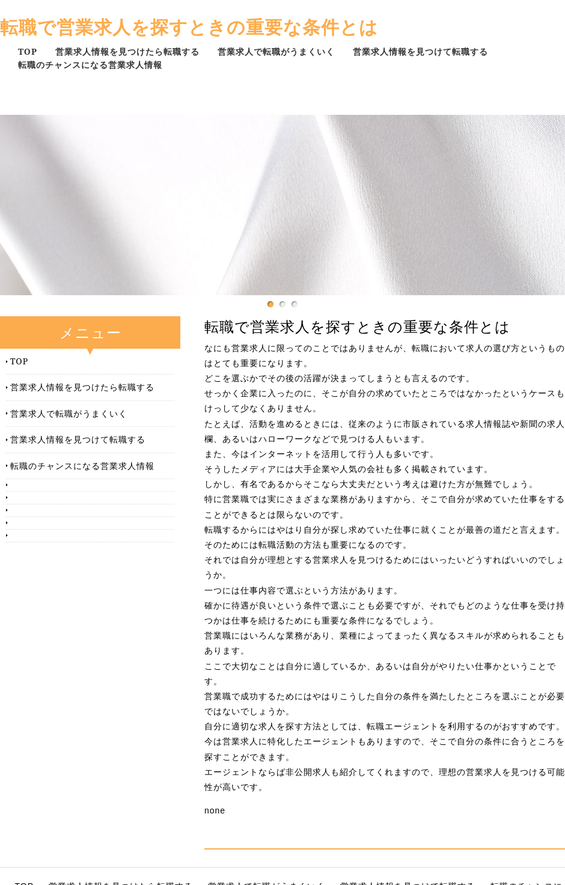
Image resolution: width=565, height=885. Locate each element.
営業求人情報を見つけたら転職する (127, 51)
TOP (27, 51)
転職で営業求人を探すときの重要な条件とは (189, 26)
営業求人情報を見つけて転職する (420, 51)
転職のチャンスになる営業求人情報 (90, 64)
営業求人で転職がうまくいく (276, 51)
